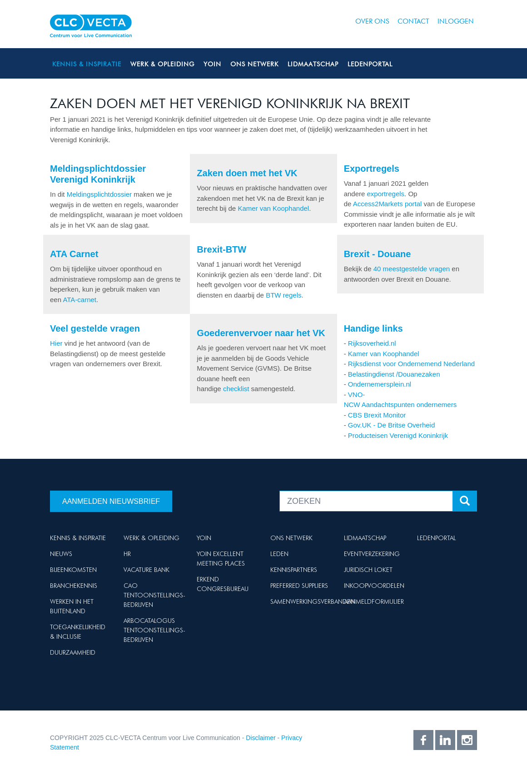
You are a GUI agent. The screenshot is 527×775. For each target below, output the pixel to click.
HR (127, 553)
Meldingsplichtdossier (99, 194)
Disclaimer (260, 737)
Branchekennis (73, 585)
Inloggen (456, 21)
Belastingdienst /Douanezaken (394, 374)
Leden (279, 553)
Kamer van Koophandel (273, 208)
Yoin (212, 64)
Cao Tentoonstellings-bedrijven (154, 595)
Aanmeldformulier (374, 601)
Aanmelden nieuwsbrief (111, 501)
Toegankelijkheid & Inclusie (77, 631)
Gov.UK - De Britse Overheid (391, 425)
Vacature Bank (146, 569)
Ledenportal (370, 64)
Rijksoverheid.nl (372, 343)
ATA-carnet (79, 299)
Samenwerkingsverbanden (312, 601)
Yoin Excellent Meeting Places (221, 558)
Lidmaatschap (313, 64)
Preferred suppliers (299, 585)
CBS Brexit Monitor (377, 415)
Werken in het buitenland (72, 606)
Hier (56, 343)
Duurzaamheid (72, 652)
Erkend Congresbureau (223, 584)
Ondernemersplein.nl (379, 384)
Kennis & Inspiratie (86, 64)
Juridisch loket (368, 569)
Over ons (372, 21)
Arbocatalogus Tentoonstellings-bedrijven (154, 630)
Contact (413, 21)
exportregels (386, 194)
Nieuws (61, 553)
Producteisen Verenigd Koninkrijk (398, 435)
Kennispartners (293, 569)
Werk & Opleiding (162, 64)
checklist (237, 388)
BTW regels (283, 295)
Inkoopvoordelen (374, 585)
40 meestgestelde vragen (411, 269)
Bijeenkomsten (73, 569)
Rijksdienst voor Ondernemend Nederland (411, 364)
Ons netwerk (254, 64)
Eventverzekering (372, 553)
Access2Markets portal (387, 204)
